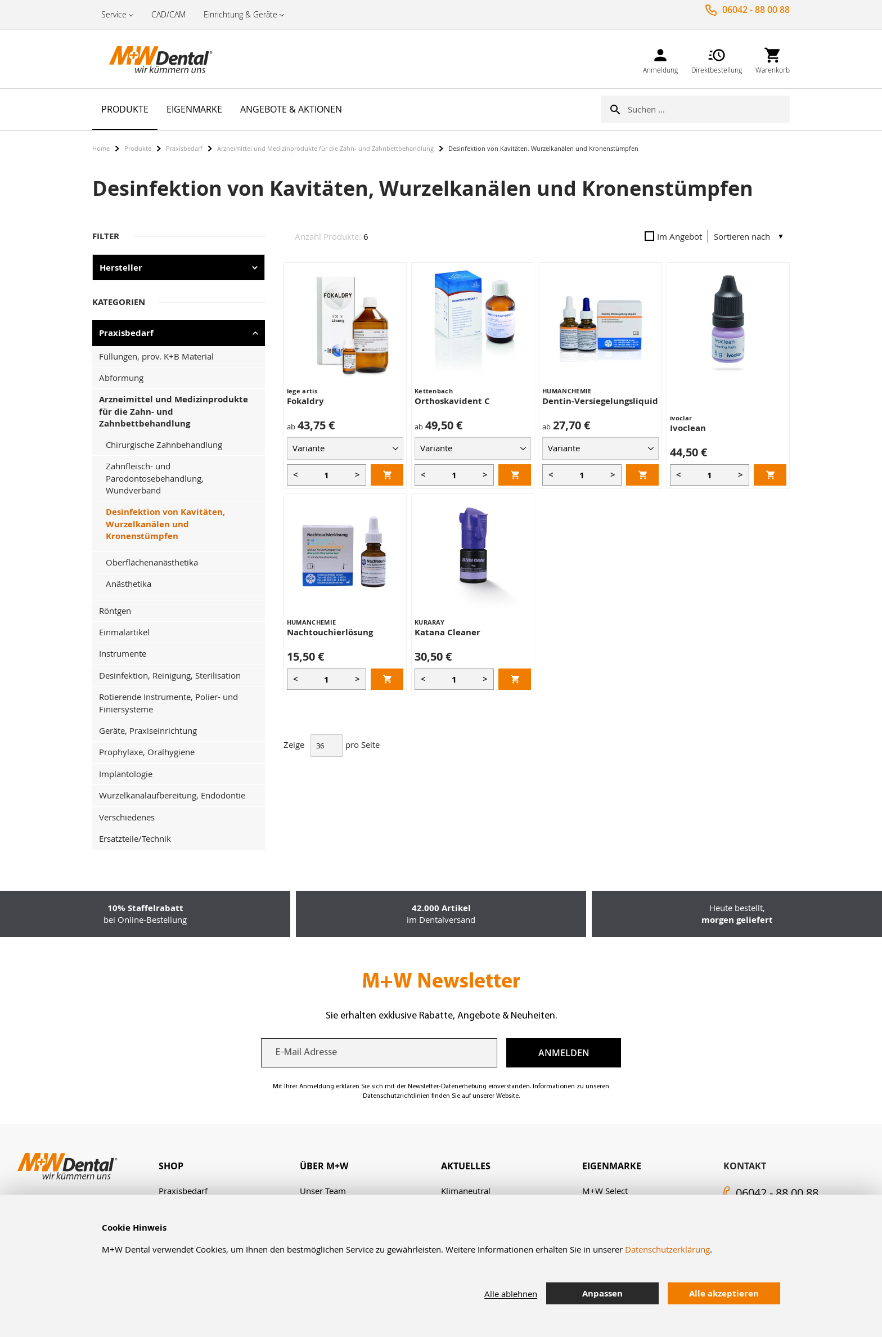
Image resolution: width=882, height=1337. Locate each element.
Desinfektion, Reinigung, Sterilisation (170, 675)
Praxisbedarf (184, 148)
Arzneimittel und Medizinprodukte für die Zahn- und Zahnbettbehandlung (325, 148)
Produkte (137, 148)
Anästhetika (128, 583)
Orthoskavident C (452, 401)
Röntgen (115, 610)
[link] (660, 59)
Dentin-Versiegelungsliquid (600, 401)
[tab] (229, 1166)
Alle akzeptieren (724, 1293)
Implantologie (125, 773)
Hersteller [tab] (121, 267)
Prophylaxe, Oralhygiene (147, 751)
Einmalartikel (124, 632)
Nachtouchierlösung (330, 632)
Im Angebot (673, 236)
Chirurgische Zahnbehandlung (164, 444)
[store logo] (148, 59)
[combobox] (709, 109)
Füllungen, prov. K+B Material (156, 356)
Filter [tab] (105, 236)
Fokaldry (305, 401)
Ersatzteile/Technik (135, 838)
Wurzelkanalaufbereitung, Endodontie (172, 795)
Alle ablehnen (510, 1293)
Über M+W (324, 1166)
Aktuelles (465, 1166)
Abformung (121, 377)
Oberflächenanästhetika (152, 562)
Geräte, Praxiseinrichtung (148, 730)
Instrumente (122, 653)
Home (101, 148)
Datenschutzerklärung (667, 1249)
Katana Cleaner (447, 632)
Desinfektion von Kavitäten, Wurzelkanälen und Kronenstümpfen (165, 524)
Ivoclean (688, 428)
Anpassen (602, 1293)
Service (114, 14)
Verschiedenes (127, 817)
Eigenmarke (611, 1166)
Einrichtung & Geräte (240, 14)
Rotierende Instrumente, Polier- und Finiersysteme (168, 702)
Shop (171, 1166)
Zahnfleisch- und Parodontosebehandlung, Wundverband (155, 478)
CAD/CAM (168, 14)
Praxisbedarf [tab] (126, 333)
